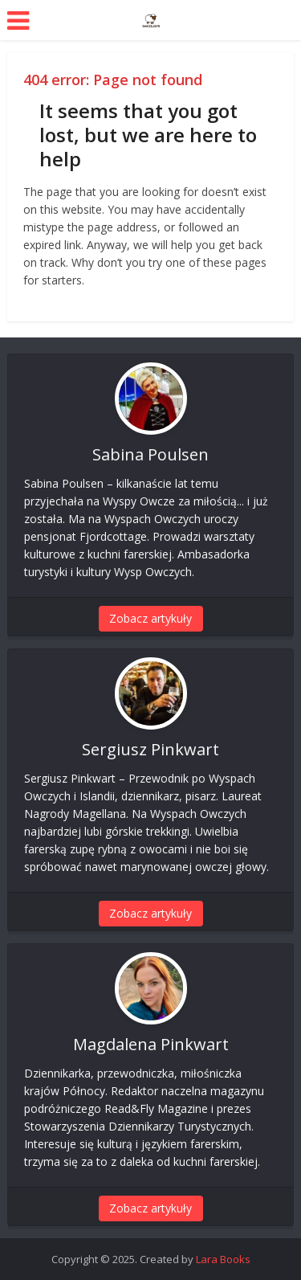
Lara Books (223, 1259)
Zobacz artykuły (150, 618)
